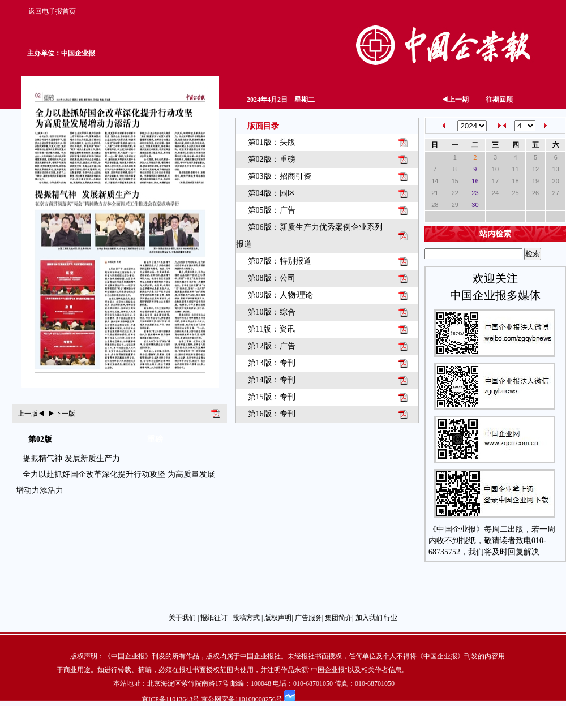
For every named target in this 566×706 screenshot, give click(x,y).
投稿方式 (246, 618)
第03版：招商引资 (279, 176)
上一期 (455, 100)
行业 (390, 618)
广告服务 (308, 618)
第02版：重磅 (271, 159)
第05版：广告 (271, 210)
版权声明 (277, 618)
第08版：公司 (271, 278)
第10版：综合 (271, 312)
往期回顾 (499, 100)
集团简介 (338, 618)
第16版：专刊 (271, 414)
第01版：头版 (271, 142)
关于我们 (182, 618)
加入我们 (369, 618)
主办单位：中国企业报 (61, 53)
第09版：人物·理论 (281, 295)
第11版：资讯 (271, 329)
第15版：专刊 (271, 397)
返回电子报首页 (52, 11)
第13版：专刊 (271, 363)
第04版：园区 (271, 193)
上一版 (31, 413)
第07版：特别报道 (279, 261)
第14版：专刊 (271, 380)
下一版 (61, 413)
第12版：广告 (271, 346)
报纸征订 (214, 618)
